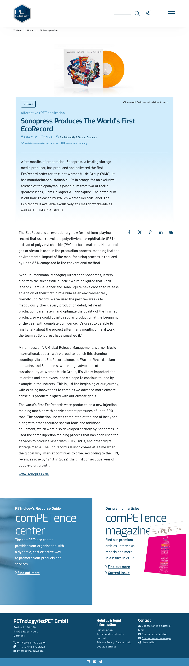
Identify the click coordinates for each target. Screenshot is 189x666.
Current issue (117, 573)
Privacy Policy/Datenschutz (114, 642)
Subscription (105, 630)
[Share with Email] (171, 232)
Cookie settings (106, 646)
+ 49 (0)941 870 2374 (30, 642)
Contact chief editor (152, 634)
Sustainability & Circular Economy (78, 137)
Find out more (27, 573)
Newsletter (147, 642)
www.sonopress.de (34, 474)
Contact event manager (154, 638)
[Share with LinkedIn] (161, 232)
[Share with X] (140, 232)
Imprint (101, 638)
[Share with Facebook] (129, 232)
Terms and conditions (110, 634)
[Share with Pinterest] (150, 232)
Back (28, 104)
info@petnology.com (29, 651)
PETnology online (48, 30)
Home (30, 30)
